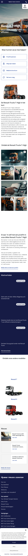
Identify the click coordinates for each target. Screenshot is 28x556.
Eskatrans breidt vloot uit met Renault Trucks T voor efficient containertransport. (13, 321)
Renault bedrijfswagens (7, 506)
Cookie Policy (6, 554)
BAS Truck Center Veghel (7, 521)
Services (3, 509)
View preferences (14, 550)
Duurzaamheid (5, 484)
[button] (26, 530)
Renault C (14, 419)
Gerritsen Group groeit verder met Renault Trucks (13, 344)
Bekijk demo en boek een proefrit (9, 267)
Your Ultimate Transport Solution (9, 499)
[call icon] (26, 2)
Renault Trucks (21, 281)
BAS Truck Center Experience (8, 518)
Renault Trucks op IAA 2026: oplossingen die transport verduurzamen (18, 435)
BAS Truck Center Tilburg (7, 523)
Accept (14, 542)
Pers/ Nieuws (4, 487)
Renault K (14, 399)
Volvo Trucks (4, 501)
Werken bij (4, 489)
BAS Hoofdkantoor (6, 516)
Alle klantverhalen (5, 351)
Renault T (14, 379)
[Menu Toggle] (2, 2)
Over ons (3, 482)
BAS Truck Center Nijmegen (8, 526)
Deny (14, 546)
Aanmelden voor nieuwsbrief (8, 492)
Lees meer (14, 437)
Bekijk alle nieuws (5, 468)
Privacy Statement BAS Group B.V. (16, 554)
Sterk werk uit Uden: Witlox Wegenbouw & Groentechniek (13, 298)
